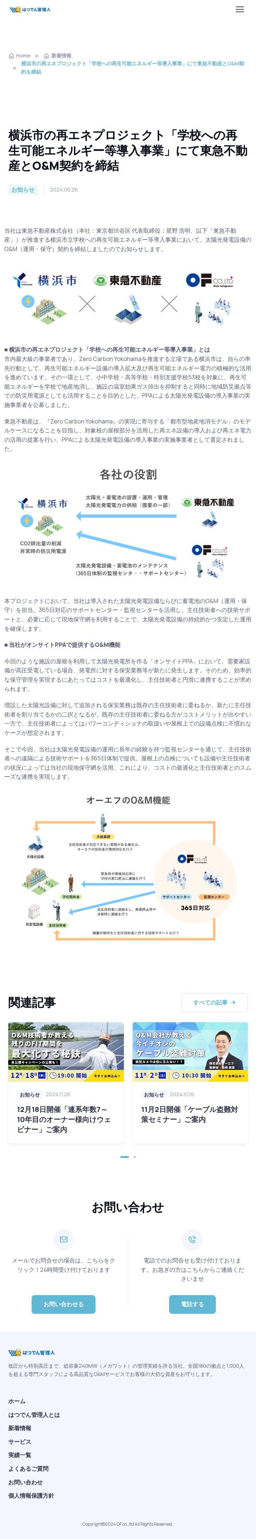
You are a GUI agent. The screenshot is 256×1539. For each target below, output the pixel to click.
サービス (19, 1442)
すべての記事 (215, 1002)
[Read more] (66, 1052)
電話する (192, 1304)
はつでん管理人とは (34, 1415)
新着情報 (57, 55)
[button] (124, 1157)
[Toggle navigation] (241, 9)
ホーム (16, 1401)
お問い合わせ (25, 1482)
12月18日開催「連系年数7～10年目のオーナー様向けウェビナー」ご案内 (64, 1119)
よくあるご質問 (28, 1469)
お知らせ (30, 1094)
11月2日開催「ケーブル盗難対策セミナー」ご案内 (189, 1114)
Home (19, 55)
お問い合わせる (63, 1304)
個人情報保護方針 (31, 1495)
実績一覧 (19, 1455)
